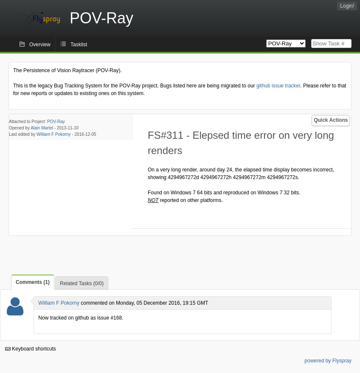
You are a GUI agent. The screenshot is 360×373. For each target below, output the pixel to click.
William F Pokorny (54, 134)
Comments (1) (33, 282)
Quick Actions (331, 120)
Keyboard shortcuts (30, 349)
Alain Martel (42, 128)
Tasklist (78, 45)
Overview (40, 45)
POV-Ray (56, 121)
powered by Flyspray (328, 361)
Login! (347, 6)
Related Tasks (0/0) (82, 283)
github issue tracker (278, 86)
